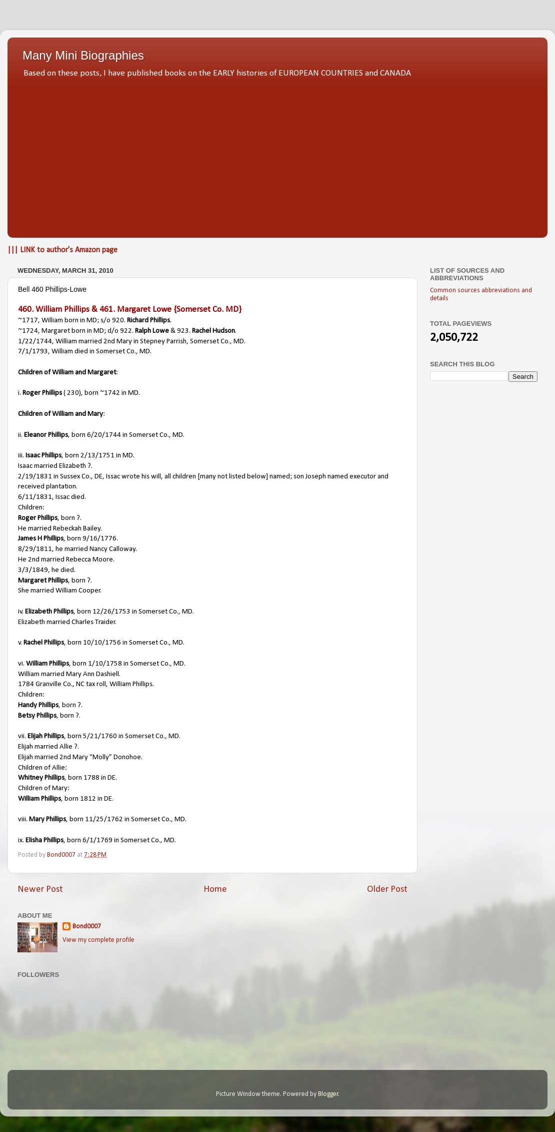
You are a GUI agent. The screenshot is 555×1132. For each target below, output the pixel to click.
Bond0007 (86, 926)
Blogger (328, 1094)
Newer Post (40, 889)
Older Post (387, 889)
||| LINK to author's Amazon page (63, 250)
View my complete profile (98, 940)
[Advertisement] (277, 155)
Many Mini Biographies (83, 55)
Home (215, 889)
